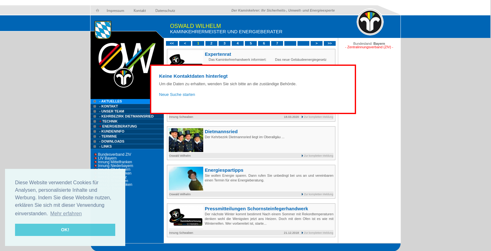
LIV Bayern (107, 158)
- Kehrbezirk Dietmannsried (126, 116)
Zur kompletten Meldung (318, 116)
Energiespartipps (224, 170)
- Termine (108, 136)
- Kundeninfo (111, 131)
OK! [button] (65, 229)
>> (330, 43)
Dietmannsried (221, 131)
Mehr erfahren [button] (66, 213)
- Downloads (111, 141)
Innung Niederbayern (115, 166)
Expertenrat (218, 54)
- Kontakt (108, 106)
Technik (107, 121)
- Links (105, 146)
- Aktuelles (110, 101)
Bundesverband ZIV (114, 154)
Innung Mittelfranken (115, 162)
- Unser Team (111, 111)
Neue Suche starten (177, 94)
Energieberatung (117, 126)
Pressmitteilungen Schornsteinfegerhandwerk (256, 208)
